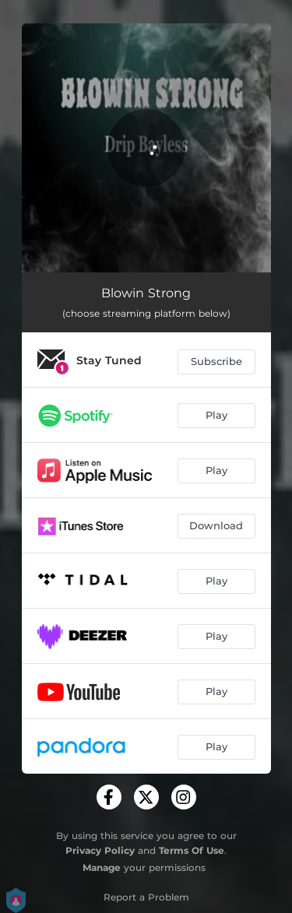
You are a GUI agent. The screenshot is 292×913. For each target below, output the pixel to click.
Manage (102, 867)
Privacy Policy (100, 850)
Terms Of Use (191, 850)
